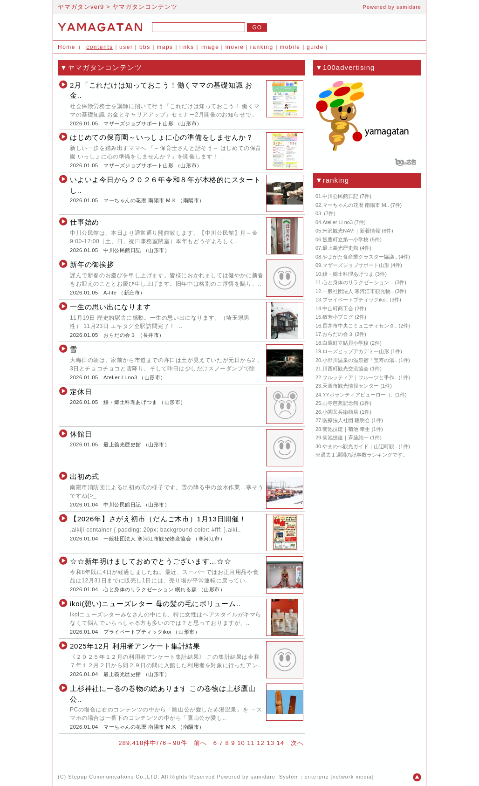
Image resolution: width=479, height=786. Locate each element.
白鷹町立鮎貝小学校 (345, 343)
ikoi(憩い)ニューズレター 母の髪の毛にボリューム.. (155, 604)
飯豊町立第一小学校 (345, 239)
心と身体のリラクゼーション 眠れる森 (150, 589)
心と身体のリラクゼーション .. (357, 282)
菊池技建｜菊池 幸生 (346, 429)
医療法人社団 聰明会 (346, 420)
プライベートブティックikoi (137, 632)
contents (99, 47)
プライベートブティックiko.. (355, 299)
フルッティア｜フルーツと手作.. (359, 377)
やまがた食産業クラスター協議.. (359, 257)
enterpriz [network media (338, 776)
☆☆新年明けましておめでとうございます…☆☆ (151, 561)
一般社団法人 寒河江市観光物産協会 (147, 538)
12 (260, 742)
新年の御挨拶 (92, 264)
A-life (109, 292)
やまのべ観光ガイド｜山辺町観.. (359, 446)
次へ (297, 742)
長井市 (151, 335)
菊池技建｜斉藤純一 (345, 437)
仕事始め (84, 222)
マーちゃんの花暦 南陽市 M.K (139, 200)
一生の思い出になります (110, 307)
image (209, 47)
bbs (145, 47)
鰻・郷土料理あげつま (130, 402)
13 (270, 742)
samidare (409, 7)
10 (241, 742)
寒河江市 (209, 538)
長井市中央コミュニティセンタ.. (359, 325)
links (186, 47)
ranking (262, 47)
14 (280, 742)
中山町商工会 (337, 308)
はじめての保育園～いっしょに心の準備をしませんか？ (161, 137)
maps (165, 47)
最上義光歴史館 (122, 444)
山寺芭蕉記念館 (340, 403)
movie (235, 47)
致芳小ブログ (337, 317)
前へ (200, 742)
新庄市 (132, 292)
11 (250, 742)
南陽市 (191, 200)
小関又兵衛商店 (340, 412)
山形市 (188, 123)
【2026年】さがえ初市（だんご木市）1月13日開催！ (158, 519)
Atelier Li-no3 (120, 377)
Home (66, 47)
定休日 (81, 392)
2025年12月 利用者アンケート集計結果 (135, 646)
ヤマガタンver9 (81, 6)
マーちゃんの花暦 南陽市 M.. (355, 205)
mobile (290, 47)
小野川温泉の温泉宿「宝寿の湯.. (359, 360)
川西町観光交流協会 (345, 368)
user (126, 47)
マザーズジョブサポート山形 (138, 123)
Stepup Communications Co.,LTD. (113, 776)
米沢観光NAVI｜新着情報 (351, 230)
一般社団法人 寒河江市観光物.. (357, 291)
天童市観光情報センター (350, 386)
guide (315, 47)
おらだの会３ (119, 335)
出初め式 (84, 476)
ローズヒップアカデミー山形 (355, 351)
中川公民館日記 (122, 250)
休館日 (81, 434)
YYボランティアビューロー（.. (358, 394)
